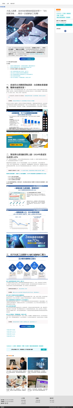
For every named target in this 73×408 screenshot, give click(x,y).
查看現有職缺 (23, 400)
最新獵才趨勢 (38, 401)
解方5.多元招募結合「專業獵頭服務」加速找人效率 (21, 77)
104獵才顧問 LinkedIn (10, 334)
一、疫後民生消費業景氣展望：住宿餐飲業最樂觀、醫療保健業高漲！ (22, 65)
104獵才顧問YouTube (10, 336)
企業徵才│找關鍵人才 (27, 59)
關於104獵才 (52, 400)
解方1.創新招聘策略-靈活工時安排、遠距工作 (19, 71)
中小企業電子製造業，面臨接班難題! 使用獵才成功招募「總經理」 (33, 170)
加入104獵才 (52, 401)
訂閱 (64, 24)
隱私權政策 (2, 407)
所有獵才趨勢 (2, 6)
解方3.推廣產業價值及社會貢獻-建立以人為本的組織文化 (22, 74)
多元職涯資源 (23, 403)
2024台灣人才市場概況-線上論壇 (36, 53)
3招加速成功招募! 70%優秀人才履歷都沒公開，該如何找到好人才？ (25, 321)
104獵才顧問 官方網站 (10, 329)
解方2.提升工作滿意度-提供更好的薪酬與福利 (19, 72)
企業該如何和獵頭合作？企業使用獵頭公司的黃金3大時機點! (24, 100)
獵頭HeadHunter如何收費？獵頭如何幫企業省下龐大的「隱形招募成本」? (26, 292)
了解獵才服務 (38, 400)
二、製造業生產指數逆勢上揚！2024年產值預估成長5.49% (20, 67)
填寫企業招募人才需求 (23, 288)
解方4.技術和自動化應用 (15, 75)
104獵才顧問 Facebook (11, 332)
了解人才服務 (23, 401)
